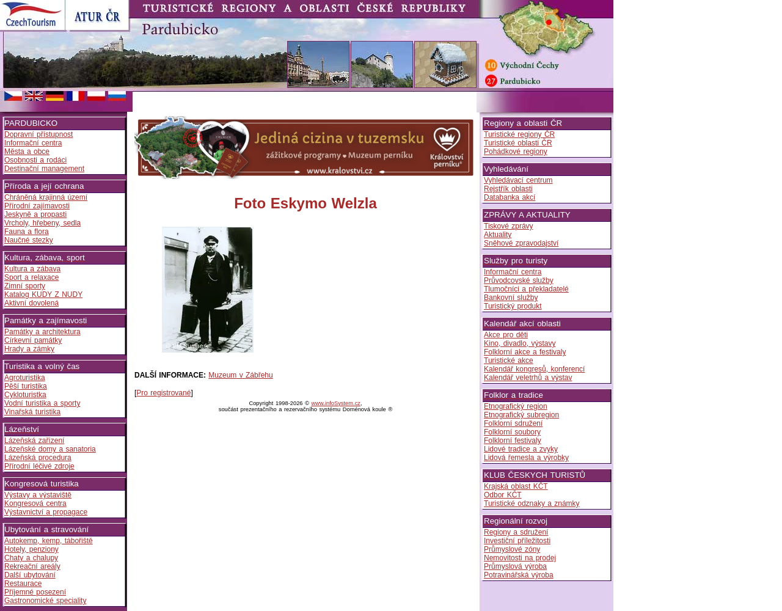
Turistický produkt (513, 306)
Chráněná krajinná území (45, 197)
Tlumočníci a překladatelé (526, 289)
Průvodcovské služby (519, 280)
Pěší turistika (25, 386)
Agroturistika (24, 377)
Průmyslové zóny (512, 549)
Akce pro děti (506, 335)
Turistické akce (508, 360)
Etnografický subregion (521, 415)
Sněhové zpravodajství (521, 243)
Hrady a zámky (29, 349)
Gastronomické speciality (45, 600)
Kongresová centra (35, 503)
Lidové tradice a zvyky (521, 449)
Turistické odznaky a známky (532, 503)
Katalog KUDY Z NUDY (43, 294)
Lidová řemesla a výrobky (526, 457)
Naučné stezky (28, 240)
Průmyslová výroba (515, 566)
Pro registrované (163, 393)
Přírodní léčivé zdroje (39, 466)
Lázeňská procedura (37, 457)
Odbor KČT (503, 495)
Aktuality (497, 234)
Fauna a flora (26, 231)
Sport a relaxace (31, 277)
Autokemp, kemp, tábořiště (48, 540)
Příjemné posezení (35, 592)
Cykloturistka (25, 394)
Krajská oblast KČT (516, 486)
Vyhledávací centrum (518, 180)
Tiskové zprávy (508, 226)
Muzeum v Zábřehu (240, 375)
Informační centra (33, 143)
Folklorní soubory (512, 432)
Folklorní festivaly (512, 440)
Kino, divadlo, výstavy (519, 343)
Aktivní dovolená (31, 303)
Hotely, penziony (31, 549)
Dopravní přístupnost (38, 134)
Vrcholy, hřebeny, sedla (42, 223)
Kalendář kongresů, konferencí (534, 369)
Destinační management (44, 168)
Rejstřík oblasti (508, 189)
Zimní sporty (24, 286)
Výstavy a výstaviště (37, 495)
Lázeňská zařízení (34, 440)
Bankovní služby (511, 297)
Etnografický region (515, 406)
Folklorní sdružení (513, 423)
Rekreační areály (32, 566)
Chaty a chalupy (31, 558)
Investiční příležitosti (517, 540)
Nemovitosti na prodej (520, 558)
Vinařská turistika (32, 412)
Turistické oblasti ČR (518, 143)
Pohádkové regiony (515, 151)
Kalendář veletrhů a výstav (528, 377)
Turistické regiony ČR (519, 134)
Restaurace (23, 583)
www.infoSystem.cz (336, 403)
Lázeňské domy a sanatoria (50, 449)
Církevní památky (33, 340)
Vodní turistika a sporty (42, 403)
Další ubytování (30, 575)
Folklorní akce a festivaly (525, 352)
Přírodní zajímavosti (37, 206)
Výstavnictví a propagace (45, 512)
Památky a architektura (42, 331)
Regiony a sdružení (516, 532)
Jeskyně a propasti (35, 214)
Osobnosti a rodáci (35, 160)
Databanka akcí (509, 197)
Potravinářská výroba (519, 575)
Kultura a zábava (32, 269)
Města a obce (26, 151)
